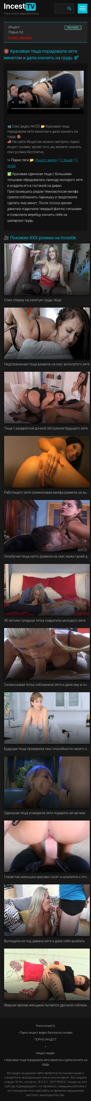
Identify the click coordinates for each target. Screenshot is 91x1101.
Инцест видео (46, 160)
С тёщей (66, 160)
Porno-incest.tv (45, 1026)
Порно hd (15, 32)
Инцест (14, 27)
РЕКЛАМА (73, 27)
